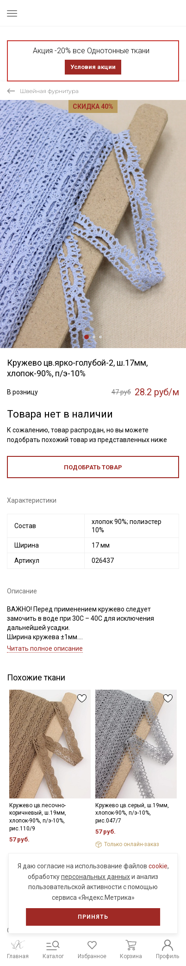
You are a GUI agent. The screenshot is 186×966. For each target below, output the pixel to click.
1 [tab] (86, 337)
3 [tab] (100, 337)
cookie (158, 866)
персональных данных (95, 876)
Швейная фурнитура (49, 90)
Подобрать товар (93, 467)
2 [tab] (94, 337)
